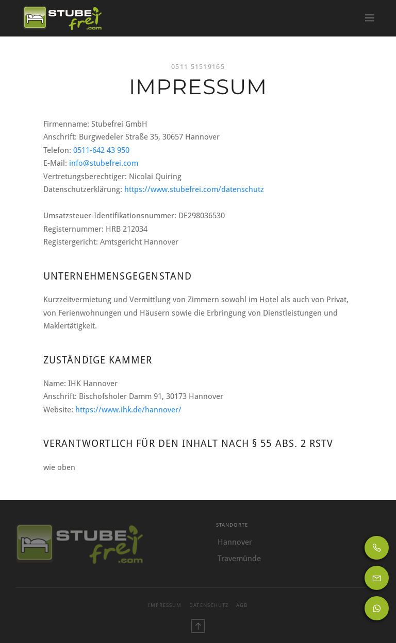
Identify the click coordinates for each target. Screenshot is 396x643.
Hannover (235, 542)
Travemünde (239, 558)
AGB (242, 605)
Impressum (165, 605)
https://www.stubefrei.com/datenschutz (194, 189)
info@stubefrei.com (103, 163)
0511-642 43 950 (101, 150)
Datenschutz (208, 605)
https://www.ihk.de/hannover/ (128, 409)
